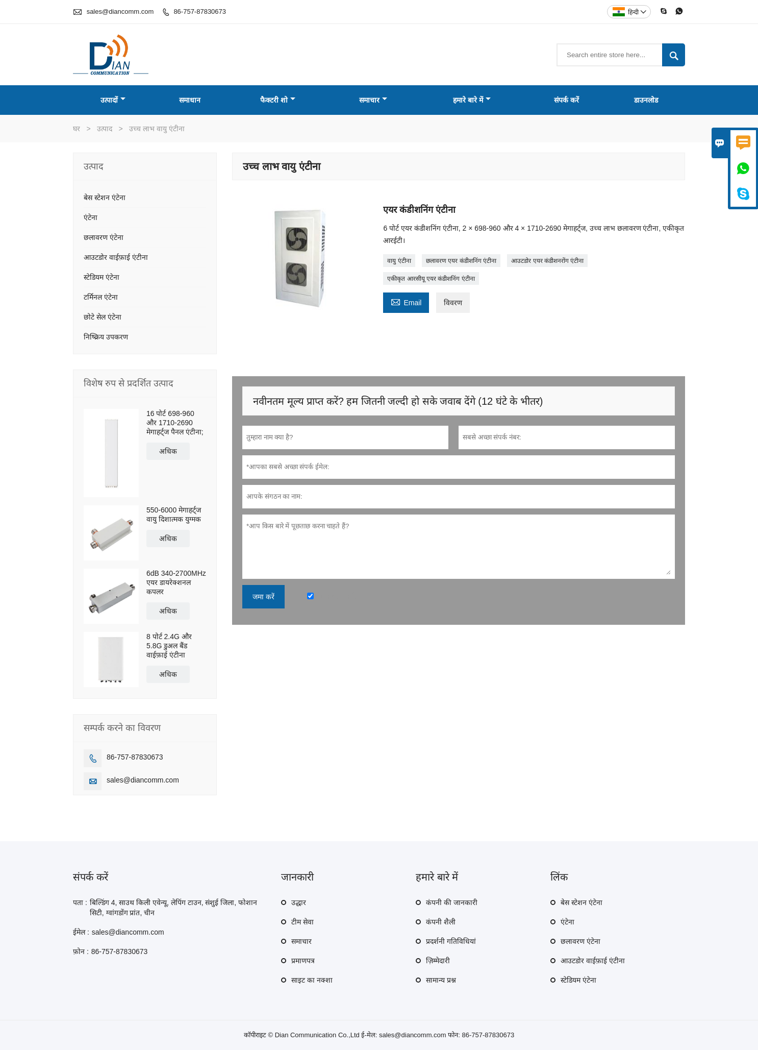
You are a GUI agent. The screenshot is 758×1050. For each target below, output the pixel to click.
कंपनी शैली (441, 922)
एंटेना (90, 217)
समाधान (189, 100)
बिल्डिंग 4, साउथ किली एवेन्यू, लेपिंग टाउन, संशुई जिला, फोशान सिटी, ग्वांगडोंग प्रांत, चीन (173, 907)
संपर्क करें (566, 100)
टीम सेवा (302, 922)
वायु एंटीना (399, 260)
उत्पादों (112, 100)
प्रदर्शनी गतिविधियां (451, 941)
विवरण (453, 303)
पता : (80, 902)
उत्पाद (104, 129)
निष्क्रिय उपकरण (106, 337)
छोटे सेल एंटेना (102, 317)
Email (406, 301)
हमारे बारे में (472, 100)
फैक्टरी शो (277, 100)
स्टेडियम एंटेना (101, 277)
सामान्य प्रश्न (441, 980)
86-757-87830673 (199, 11)
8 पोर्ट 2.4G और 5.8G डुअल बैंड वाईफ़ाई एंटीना (169, 645)
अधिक (168, 451)
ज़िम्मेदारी (438, 961)
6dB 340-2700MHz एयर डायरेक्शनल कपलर (176, 582)
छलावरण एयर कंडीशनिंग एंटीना (461, 260)
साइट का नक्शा (312, 980)
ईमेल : (81, 932)
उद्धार (298, 902)
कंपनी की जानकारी (451, 902)
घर (76, 129)
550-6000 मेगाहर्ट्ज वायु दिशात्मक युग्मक (173, 514)
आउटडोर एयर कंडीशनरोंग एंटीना (547, 260)
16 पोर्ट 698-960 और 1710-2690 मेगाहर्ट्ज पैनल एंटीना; (175, 422)
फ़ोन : (81, 951)
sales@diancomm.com (120, 11)
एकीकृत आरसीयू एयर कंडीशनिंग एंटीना (430, 278)
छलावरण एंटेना (103, 237)
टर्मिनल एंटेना (101, 297)
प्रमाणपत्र (303, 961)
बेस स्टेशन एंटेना (104, 197)
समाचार (373, 100)
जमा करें (263, 597)
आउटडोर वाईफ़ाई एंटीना (116, 257)
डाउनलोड (646, 100)
